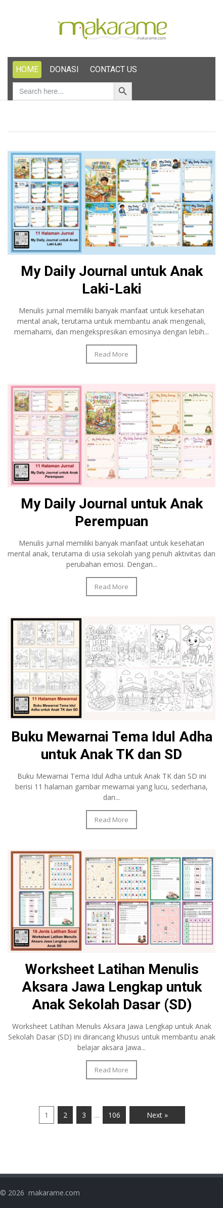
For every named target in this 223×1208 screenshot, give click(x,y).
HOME (27, 69)
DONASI (64, 69)
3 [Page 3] (84, 1115)
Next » (157, 1115)
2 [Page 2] (65, 1115)
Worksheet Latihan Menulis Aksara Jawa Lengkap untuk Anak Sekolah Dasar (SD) (112, 987)
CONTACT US (113, 69)
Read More (111, 354)
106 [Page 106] (114, 1115)
